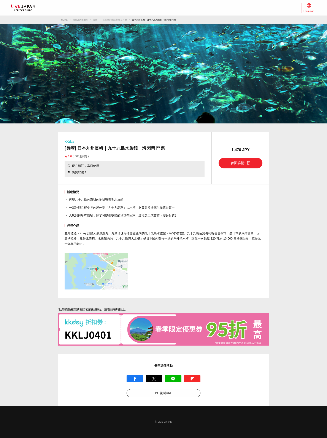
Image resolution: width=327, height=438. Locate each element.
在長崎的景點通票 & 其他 (115, 20)
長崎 (95, 20)
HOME (64, 20)
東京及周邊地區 (80, 20)
